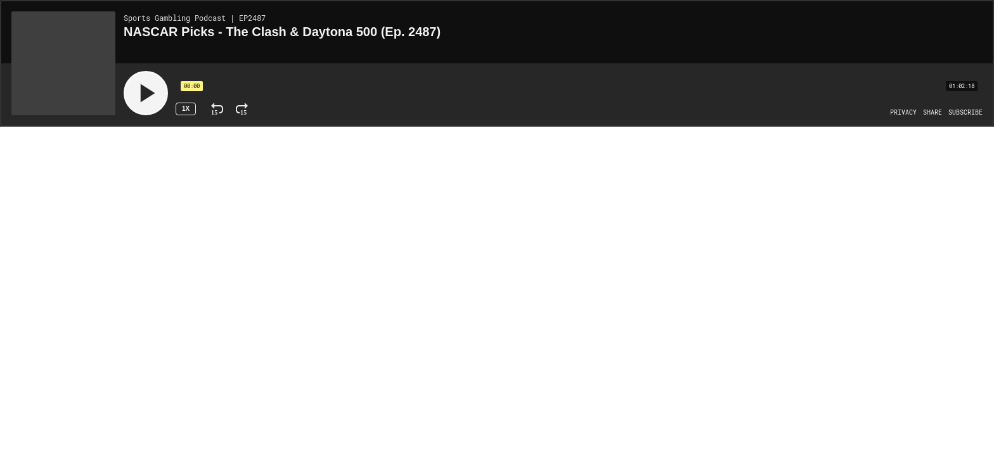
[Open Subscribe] (965, 113)
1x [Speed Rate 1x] (186, 108)
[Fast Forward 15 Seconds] (242, 109)
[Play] (146, 93)
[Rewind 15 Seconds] (217, 109)
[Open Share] (932, 113)
